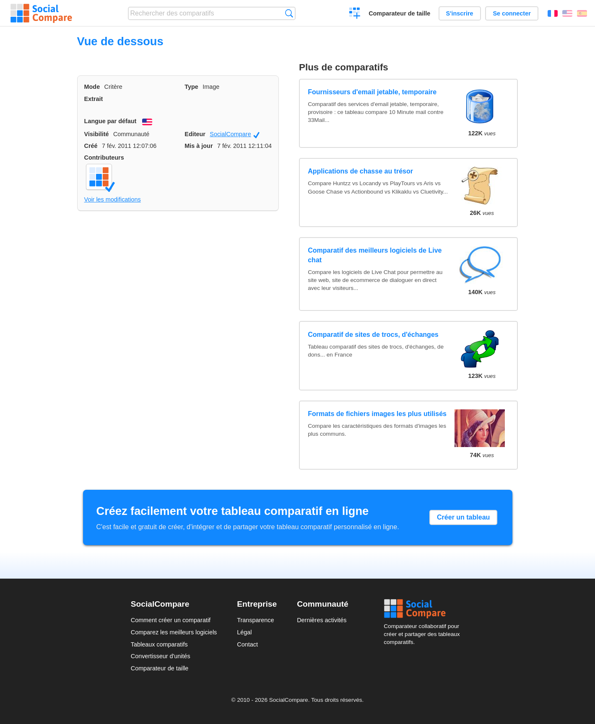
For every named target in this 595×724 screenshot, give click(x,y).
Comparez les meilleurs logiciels (174, 632)
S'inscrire (459, 13)
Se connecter (511, 13)
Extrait (93, 99)
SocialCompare (235, 134)
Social (424, 609)
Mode (92, 86)
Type (191, 86)
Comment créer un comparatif (170, 620)
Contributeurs (104, 157)
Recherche (289, 13)
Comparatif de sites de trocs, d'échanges (373, 334)
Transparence (255, 620)
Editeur (194, 134)
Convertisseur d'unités (160, 656)
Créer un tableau (463, 517)
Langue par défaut (110, 121)
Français (553, 13)
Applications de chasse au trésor (360, 171)
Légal (244, 632)
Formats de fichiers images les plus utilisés (377, 413)
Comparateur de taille (399, 13)
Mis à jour (198, 145)
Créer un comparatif (355, 14)
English (567, 13)
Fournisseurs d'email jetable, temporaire (372, 92)
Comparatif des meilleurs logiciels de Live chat (375, 255)
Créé (91, 145)
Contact (247, 644)
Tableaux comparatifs (159, 644)
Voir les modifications (112, 199)
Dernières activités (321, 620)
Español (582, 13)
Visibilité (96, 134)
